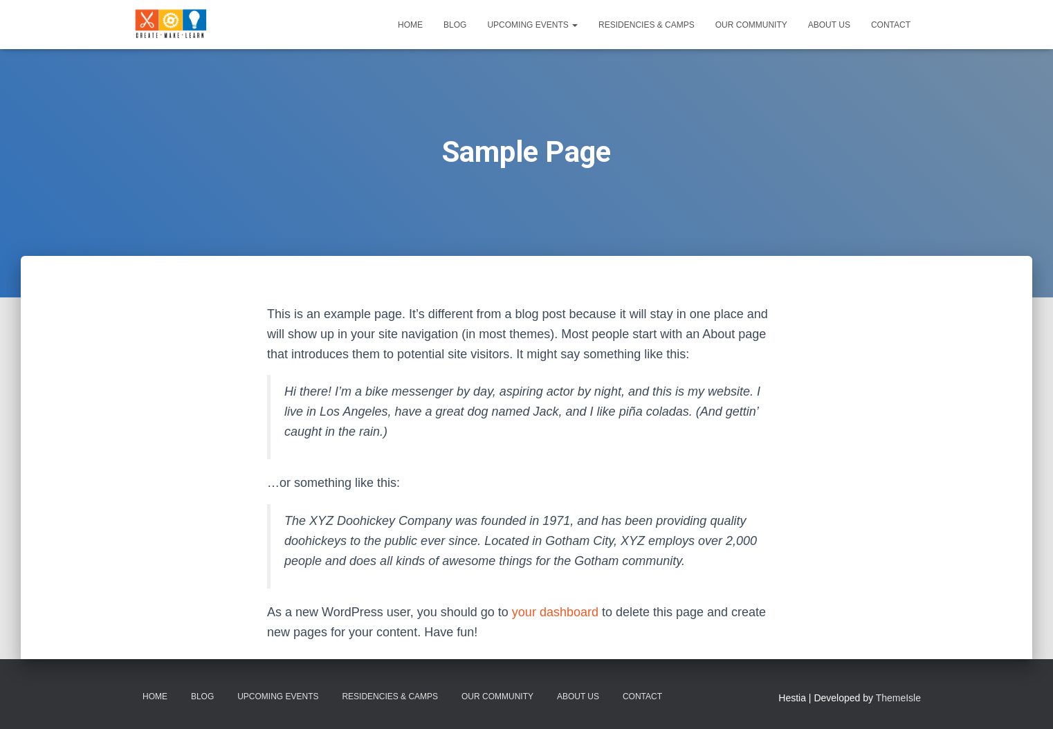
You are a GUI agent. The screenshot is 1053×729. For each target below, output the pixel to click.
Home (410, 25)
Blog (454, 25)
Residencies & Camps (646, 25)
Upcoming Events (532, 25)
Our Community (751, 25)
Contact (890, 25)
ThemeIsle (898, 697)
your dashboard (555, 612)
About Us (829, 25)
